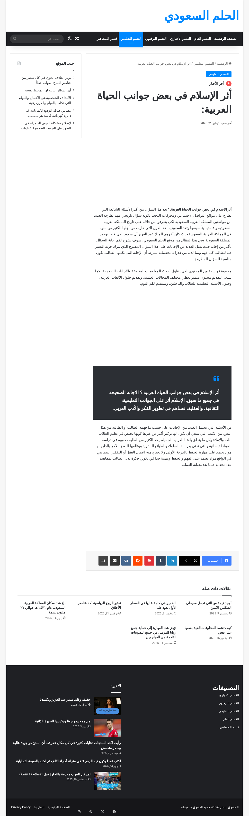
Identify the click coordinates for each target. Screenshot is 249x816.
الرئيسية (224, 63)
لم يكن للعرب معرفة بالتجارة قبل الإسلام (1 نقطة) (54, 774)
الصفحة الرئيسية (226, 39)
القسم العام (202, 39)
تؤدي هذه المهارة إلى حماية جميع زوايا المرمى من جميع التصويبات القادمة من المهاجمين (153, 632)
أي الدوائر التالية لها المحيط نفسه (48, 90)
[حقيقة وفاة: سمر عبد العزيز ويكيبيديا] (107, 706)
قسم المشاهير (107, 39)
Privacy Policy (21, 807)
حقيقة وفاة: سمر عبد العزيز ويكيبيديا (65, 699)
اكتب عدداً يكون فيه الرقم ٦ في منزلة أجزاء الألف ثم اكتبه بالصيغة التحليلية (68, 761)
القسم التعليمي (131, 39)
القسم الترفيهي (156, 39)
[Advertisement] (162, 165)
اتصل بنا (39, 807)
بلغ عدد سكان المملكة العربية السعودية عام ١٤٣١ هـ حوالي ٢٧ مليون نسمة (42, 607)
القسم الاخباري (180, 39)
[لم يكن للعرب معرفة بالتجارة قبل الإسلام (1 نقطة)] (107, 781)
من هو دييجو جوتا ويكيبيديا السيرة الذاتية (62, 721)
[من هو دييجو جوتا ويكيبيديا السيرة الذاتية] (107, 728)
